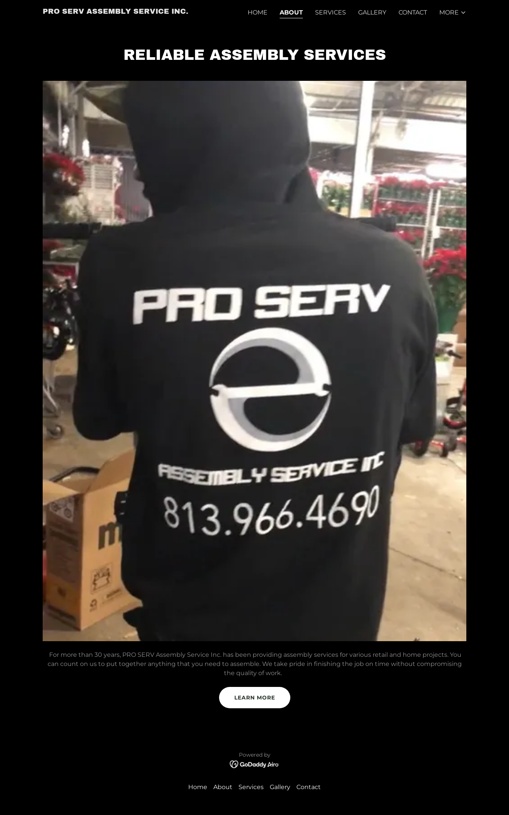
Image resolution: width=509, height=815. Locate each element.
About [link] (291, 12)
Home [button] (197, 787)
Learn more (254, 697)
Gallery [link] (372, 12)
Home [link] (257, 12)
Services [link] (330, 12)
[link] (115, 11)
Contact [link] (413, 12)
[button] (452, 12)
